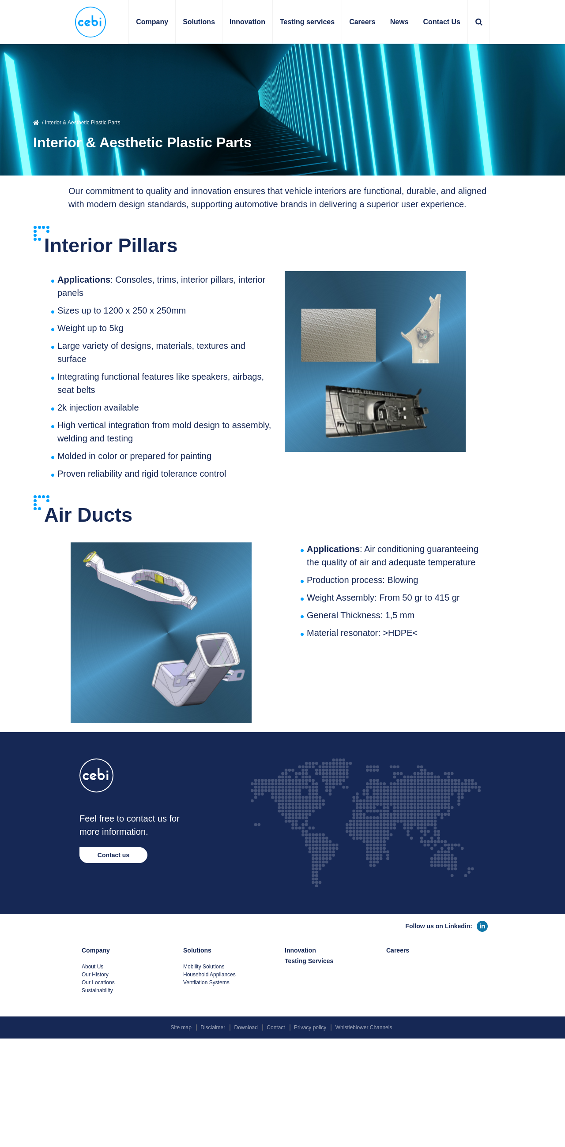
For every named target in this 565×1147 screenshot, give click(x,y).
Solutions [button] (199, 22)
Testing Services (309, 960)
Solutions (197, 950)
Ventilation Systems (206, 982)
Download (246, 1027)
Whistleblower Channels (363, 1027)
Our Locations (98, 982)
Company (96, 950)
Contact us (113, 855)
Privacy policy (310, 1027)
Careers (362, 22)
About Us (92, 967)
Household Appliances (209, 974)
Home (36, 123)
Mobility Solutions (203, 967)
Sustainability (97, 990)
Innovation (247, 22)
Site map (181, 1027)
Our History (95, 974)
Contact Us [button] (441, 22)
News (399, 22)
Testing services (307, 22)
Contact (276, 1027)
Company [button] (152, 22)
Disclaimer (212, 1027)
